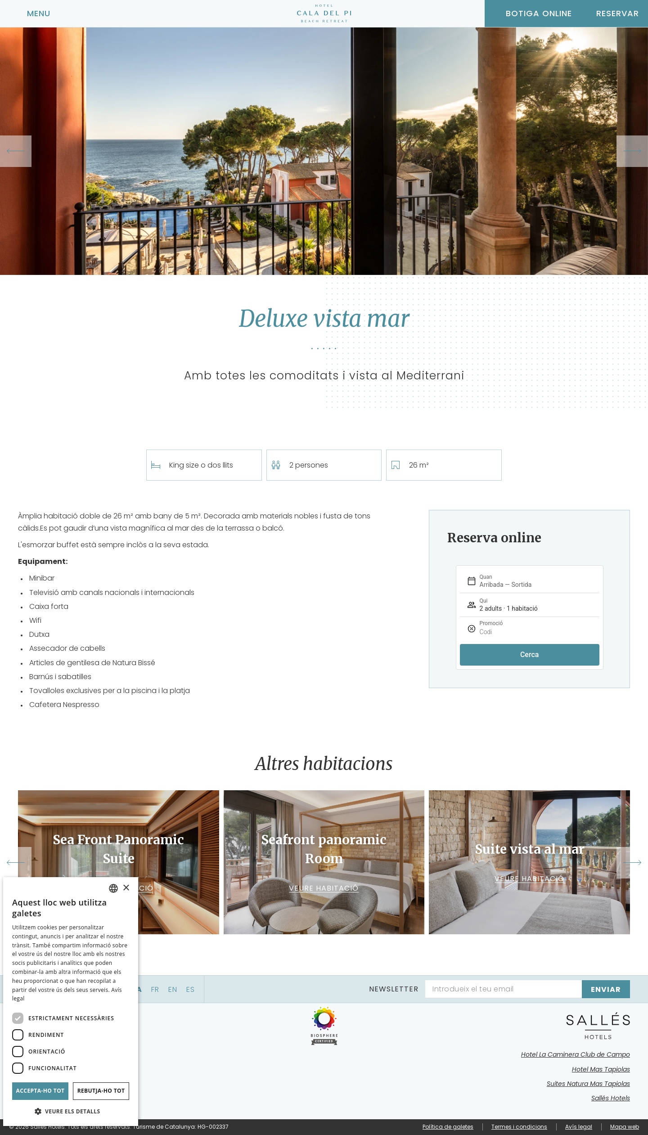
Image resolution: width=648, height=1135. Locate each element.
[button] (70, 1111)
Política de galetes (448, 1126)
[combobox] (113, 888)
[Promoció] (549, 632)
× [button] (125, 888)
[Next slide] (632, 151)
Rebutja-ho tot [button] (101, 1090)
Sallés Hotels (610, 1098)
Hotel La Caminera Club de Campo (575, 1054)
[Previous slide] (16, 151)
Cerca (529, 654)
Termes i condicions (519, 1126)
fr (155, 989)
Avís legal (578, 1126)
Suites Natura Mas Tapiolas (588, 1083)
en (172, 989)
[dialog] (70, 1001)
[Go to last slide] (16, 862)
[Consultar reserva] (610, 13)
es (190, 989)
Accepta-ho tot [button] (40, 1090)
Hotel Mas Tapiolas (601, 1069)
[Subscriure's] (606, 989)
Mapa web (624, 1126)
